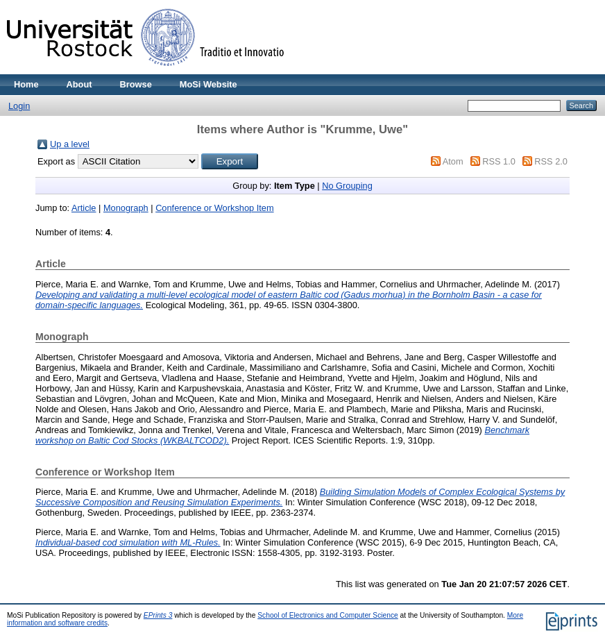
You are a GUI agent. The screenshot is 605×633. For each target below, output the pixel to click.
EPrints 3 (158, 615)
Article (83, 208)
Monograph (125, 208)
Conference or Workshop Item (214, 208)
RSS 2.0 (551, 161)
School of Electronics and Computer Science (327, 615)
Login (19, 106)
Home (26, 84)
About (79, 84)
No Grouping (347, 185)
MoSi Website (208, 84)
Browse (136, 84)
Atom (453, 161)
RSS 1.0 (498, 161)
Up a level (70, 144)
